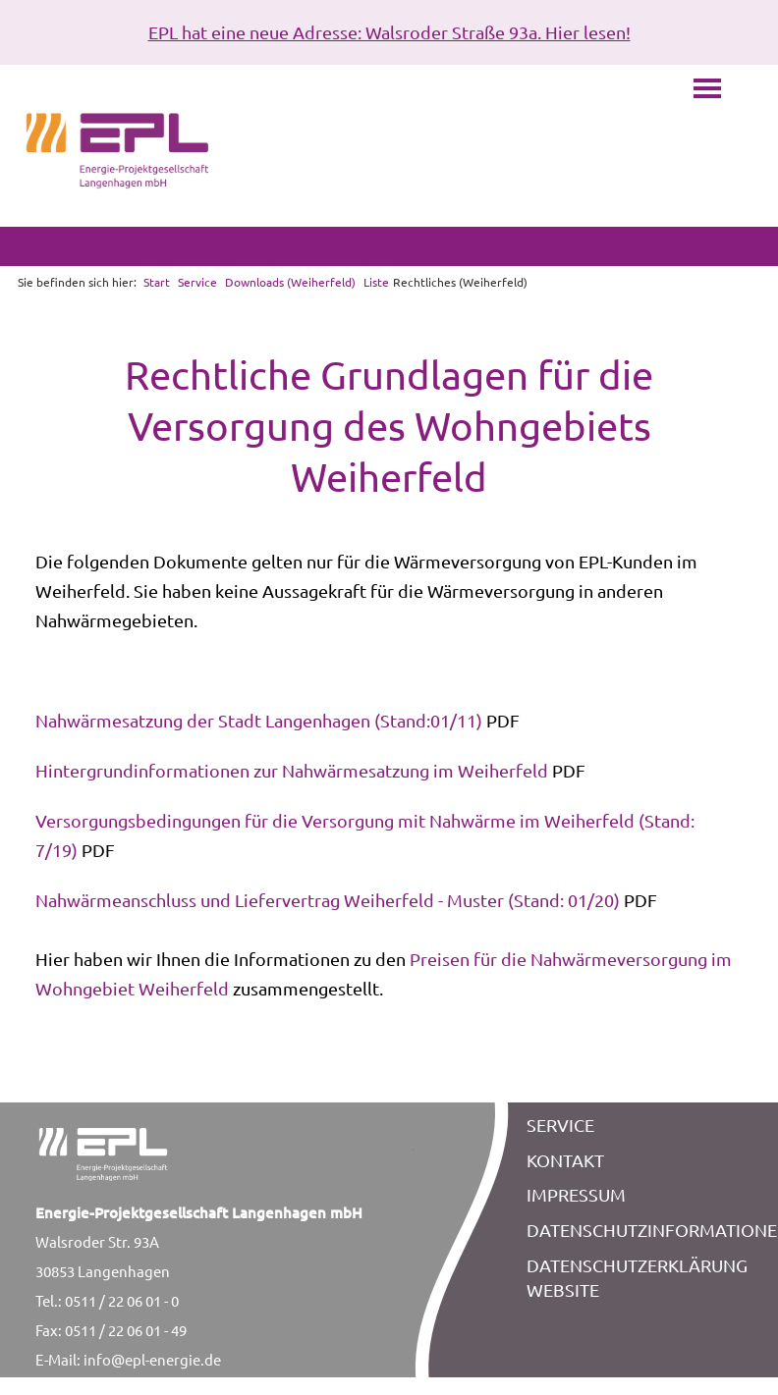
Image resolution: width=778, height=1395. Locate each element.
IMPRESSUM (576, 1194)
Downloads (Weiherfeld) (290, 282)
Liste (376, 282)
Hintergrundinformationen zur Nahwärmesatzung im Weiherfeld (291, 770)
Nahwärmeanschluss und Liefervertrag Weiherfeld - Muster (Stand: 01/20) (327, 899)
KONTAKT (565, 1160)
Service (197, 282)
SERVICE (560, 1124)
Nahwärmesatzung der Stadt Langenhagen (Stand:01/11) (258, 720)
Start (156, 282)
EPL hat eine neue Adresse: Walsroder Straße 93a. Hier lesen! (389, 32)
